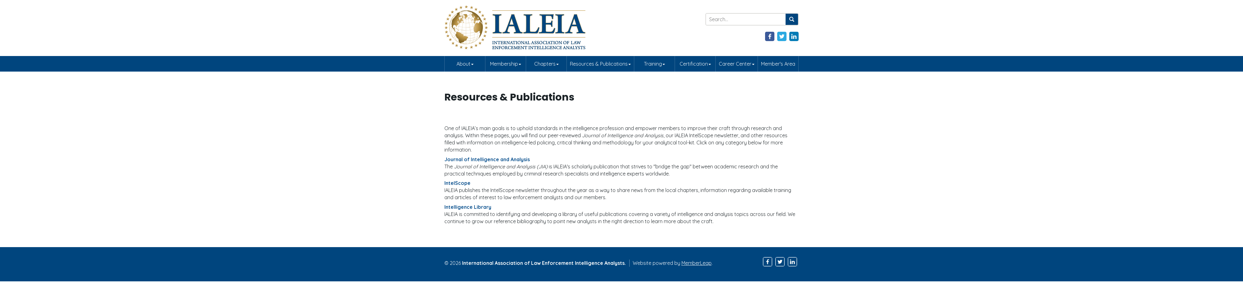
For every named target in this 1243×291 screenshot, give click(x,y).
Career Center (737, 64)
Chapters (546, 64)
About (465, 64)
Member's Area (778, 64)
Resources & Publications (600, 64)
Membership (505, 64)
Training (654, 64)
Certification (695, 64)
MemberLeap (696, 263)
